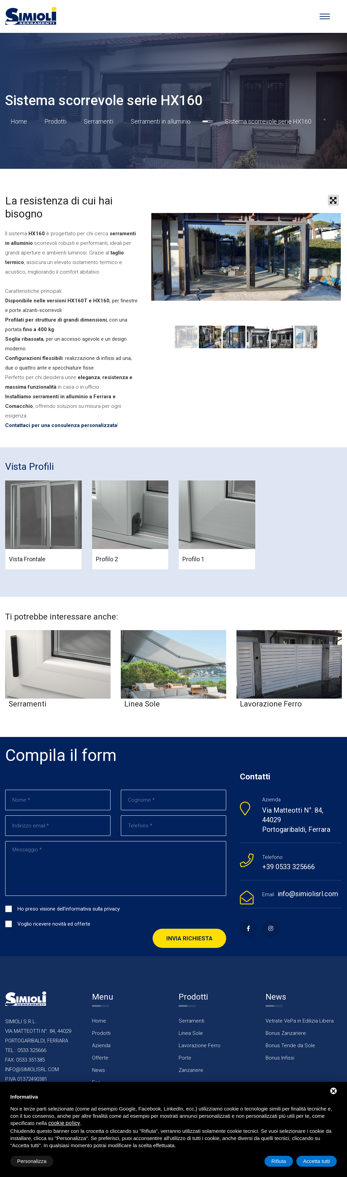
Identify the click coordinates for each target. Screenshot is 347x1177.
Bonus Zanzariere (286, 1033)
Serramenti (98, 121)
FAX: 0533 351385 (25, 1060)
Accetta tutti (316, 1161)
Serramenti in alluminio (161, 121)
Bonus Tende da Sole (290, 1045)
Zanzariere (191, 1070)
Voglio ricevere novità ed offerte (53, 924)
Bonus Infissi (280, 1058)
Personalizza (32, 1161)
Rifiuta (278, 1161)
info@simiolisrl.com (308, 894)
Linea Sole (191, 1033)
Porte (185, 1058)
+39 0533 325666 (288, 867)
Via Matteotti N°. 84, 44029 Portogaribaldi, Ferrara (296, 820)
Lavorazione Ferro (199, 1045)
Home (19, 121)
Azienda (101, 1045)
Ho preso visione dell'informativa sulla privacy (68, 909)
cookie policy (64, 1123)
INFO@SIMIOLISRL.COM (32, 1069)
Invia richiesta (189, 938)
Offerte (100, 1058)
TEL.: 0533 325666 (25, 1050)
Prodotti (55, 121)
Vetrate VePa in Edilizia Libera (300, 1021)
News (98, 1070)
